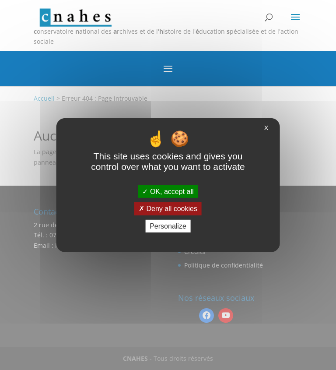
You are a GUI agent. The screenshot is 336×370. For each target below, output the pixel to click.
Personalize (168, 225)
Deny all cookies (168, 208)
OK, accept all (167, 191)
